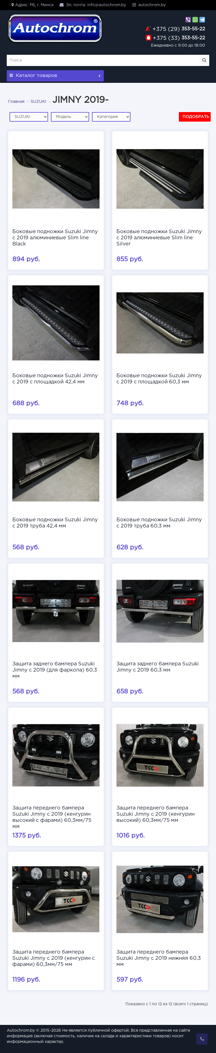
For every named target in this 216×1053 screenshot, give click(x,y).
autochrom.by (149, 5)
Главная (16, 101)
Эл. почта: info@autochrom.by (92, 5)
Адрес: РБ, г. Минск (32, 5)
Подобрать (196, 117)
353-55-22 (178, 29)
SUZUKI (38, 101)
